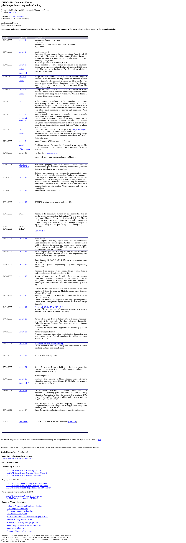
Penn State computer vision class (20, 511)
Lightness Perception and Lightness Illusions (24, 506)
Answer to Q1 (58, 344)
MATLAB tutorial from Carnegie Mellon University (27, 473)
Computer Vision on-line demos (19, 531)
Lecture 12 (23, 190)
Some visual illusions (15, 528)
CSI (10, 12)
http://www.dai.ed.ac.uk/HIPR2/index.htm (19, 458)
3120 (14, 12)
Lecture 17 (23, 276)
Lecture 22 (23, 344)
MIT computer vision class (17, 509)
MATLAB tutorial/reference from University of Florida (27, 486)
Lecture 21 (23, 332)
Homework (23, 73)
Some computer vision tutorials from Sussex (24, 525)
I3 (62, 307)
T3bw (52, 307)
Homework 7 (24, 383)
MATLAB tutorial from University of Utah (24, 470)
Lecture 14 (23, 239)
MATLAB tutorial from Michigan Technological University (28, 488)
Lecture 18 (23, 295)
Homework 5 (40, 307)
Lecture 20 (23, 319)
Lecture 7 (22, 114)
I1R (56, 307)
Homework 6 (40, 344)
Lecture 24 (23, 367)
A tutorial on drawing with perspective (22, 522)
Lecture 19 (23, 307)
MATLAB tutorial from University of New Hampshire (26, 484)
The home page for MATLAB (22, 498)
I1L (60, 307)
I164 (47, 344)
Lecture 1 (22, 40)
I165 (51, 344)
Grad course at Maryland (17, 514)
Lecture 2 (22, 52)
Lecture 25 (23, 379)
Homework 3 (24, 167)
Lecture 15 (23, 251)
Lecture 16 (23, 264)
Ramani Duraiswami (17, 16)
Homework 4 (40, 231)
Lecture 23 (23, 355)
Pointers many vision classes (19, 519)
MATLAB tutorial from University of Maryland (24, 496)
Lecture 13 (23, 202)
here (99, 440)
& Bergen (79, 129)
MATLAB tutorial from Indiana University (24, 475)
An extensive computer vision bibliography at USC (27, 517)
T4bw (47, 307)
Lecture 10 (23, 165)
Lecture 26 (23, 391)
